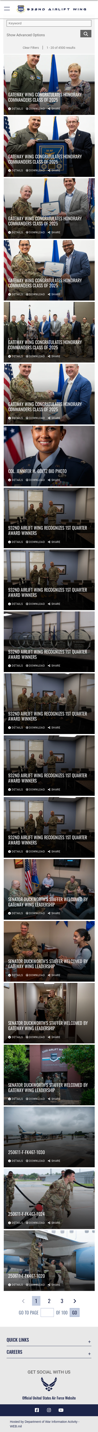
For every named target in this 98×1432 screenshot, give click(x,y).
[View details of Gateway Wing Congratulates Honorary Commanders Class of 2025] (49, 84)
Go (74, 1312)
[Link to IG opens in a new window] (49, 1410)
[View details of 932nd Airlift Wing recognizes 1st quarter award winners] (49, 518)
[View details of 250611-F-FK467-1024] (49, 1199)
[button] (7, 9)
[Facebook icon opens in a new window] (37, 1410)
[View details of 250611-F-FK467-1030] (49, 1137)
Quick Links (18, 1340)
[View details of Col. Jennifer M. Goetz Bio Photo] (49, 456)
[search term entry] (49, 23)
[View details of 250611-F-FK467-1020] (49, 1260)
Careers (14, 1352)
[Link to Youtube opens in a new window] (61, 1410)
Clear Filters (31, 47)
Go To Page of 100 (43, 1313)
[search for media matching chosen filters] (85, 33)
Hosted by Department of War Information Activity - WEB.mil (44, 1424)
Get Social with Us (49, 1372)
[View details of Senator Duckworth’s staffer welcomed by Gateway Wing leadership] (49, 889)
